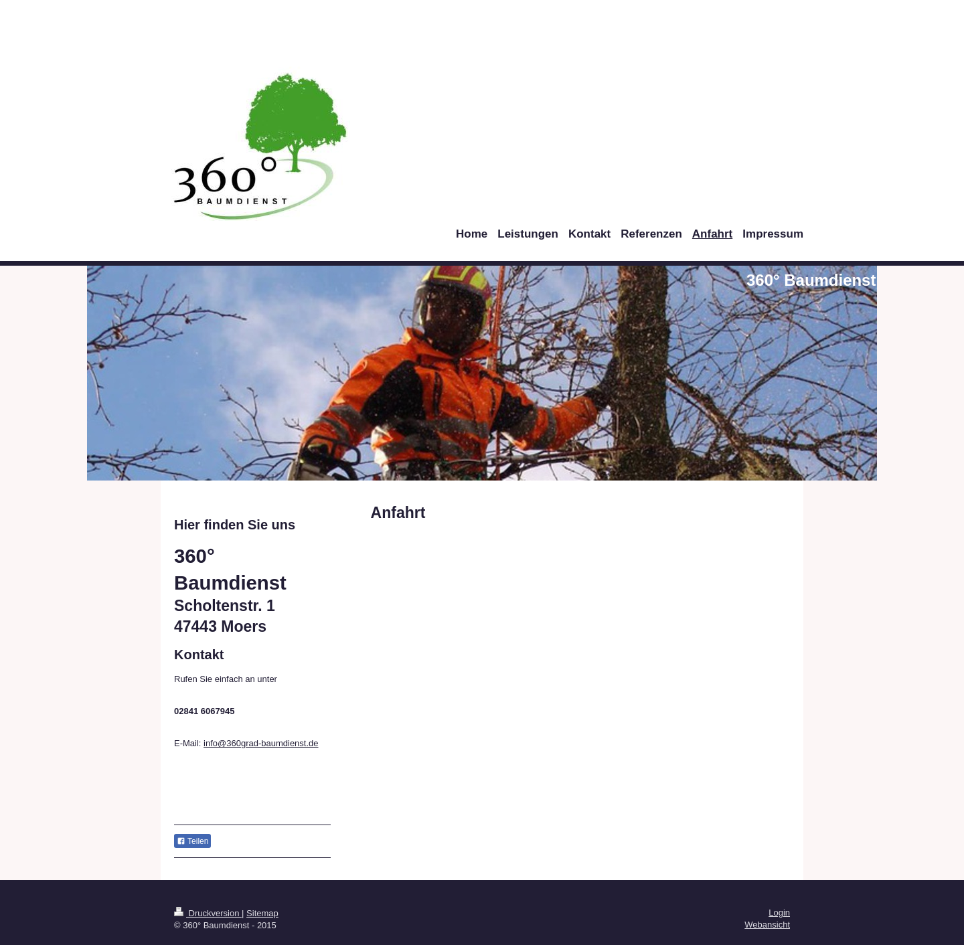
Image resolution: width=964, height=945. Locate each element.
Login (779, 913)
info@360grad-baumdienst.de (261, 743)
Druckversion (208, 913)
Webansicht (767, 925)
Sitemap (262, 913)
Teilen (192, 841)
